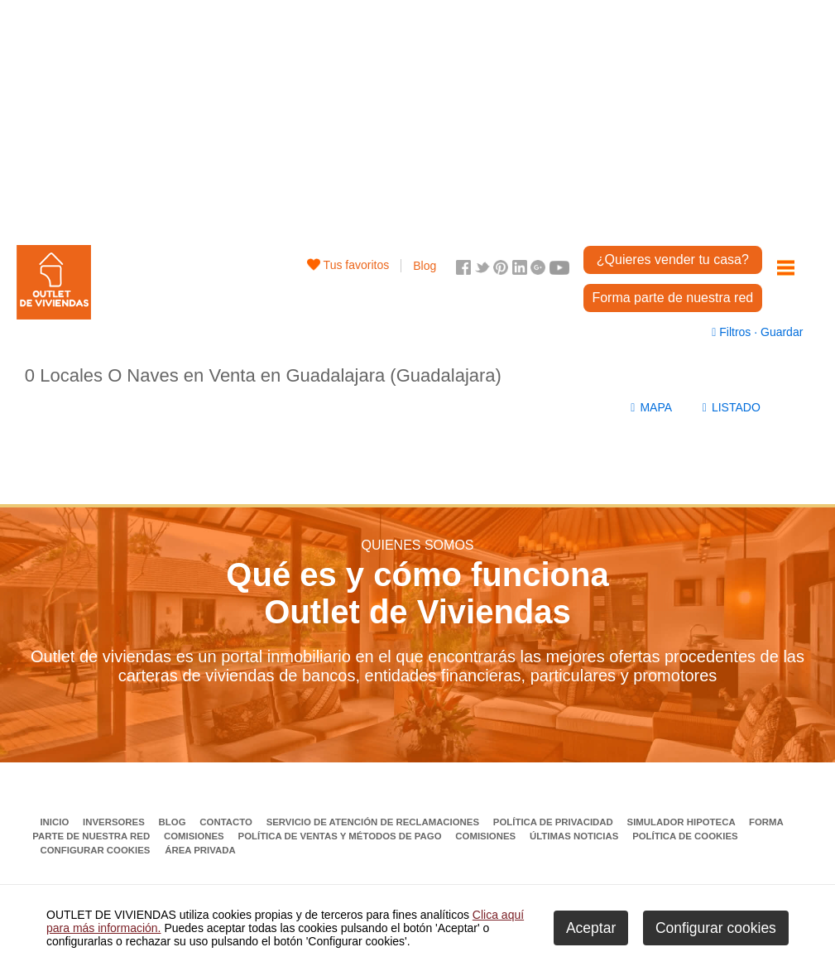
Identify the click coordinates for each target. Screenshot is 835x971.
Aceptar (591, 928)
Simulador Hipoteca (682, 822)
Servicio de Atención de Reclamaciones (374, 822)
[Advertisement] (417, 116)
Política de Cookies (684, 836)
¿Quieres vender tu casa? (673, 259)
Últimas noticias (575, 836)
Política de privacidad (554, 822)
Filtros (733, 332)
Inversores (115, 822)
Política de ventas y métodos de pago (341, 836)
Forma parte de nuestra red (672, 298)
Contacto (227, 822)
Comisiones (195, 836)
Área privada (200, 850)
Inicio (55, 822)
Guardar (780, 332)
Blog (424, 265)
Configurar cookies (95, 850)
